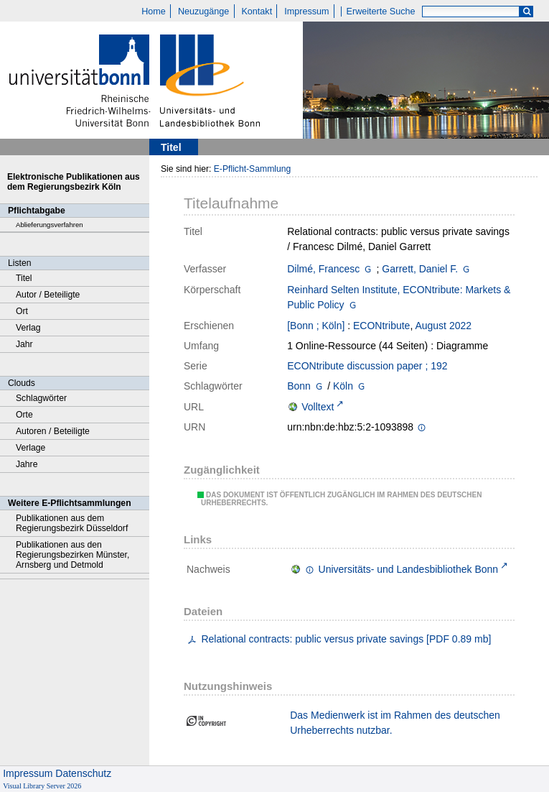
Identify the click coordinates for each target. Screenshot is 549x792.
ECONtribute (381, 325)
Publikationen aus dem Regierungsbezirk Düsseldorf (72, 523)
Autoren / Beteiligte (53, 431)
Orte (24, 415)
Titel (24, 278)
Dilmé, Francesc (323, 269)
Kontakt (256, 11)
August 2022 (443, 325)
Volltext (317, 407)
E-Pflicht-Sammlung (252, 169)
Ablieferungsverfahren (49, 225)
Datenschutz (83, 773)
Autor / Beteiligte (48, 295)
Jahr (24, 344)
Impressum (306, 11)
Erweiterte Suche (381, 11)
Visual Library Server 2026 (42, 786)
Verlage (30, 448)
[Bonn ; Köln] (315, 325)
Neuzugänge (203, 11)
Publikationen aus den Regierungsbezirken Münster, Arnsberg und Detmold (72, 555)
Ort (22, 311)
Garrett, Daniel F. (420, 269)
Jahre (26, 464)
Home (153, 11)
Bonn (299, 386)
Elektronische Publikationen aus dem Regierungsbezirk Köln (73, 182)
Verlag (28, 328)
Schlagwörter (41, 398)
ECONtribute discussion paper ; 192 (367, 366)
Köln (343, 386)
